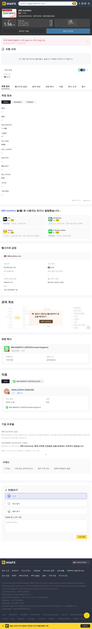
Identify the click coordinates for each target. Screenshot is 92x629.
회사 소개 (5, 570)
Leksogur (31, 619)
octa (4, 614)
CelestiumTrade (64, 619)
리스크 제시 (26, 570)
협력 (44, 575)
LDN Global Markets (51, 614)
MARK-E (52, 619)
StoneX (5, 619)
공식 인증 (5, 575)
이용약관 (37, 570)
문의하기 (15, 570)
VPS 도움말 (35, 575)
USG (12, 619)
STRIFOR (76, 619)
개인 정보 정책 (48, 570)
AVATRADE (13, 614)
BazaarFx (21, 619)
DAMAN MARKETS (77, 614)
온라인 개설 (24, 31)
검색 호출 (60, 570)
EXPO (14, 575)
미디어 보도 (63, 575)
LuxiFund (41, 619)
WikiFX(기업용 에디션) (75, 570)
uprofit (64, 614)
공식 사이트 (68, 31)
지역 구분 (52, 575)
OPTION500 (35, 614)
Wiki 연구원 (23, 575)
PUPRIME (23, 614)
